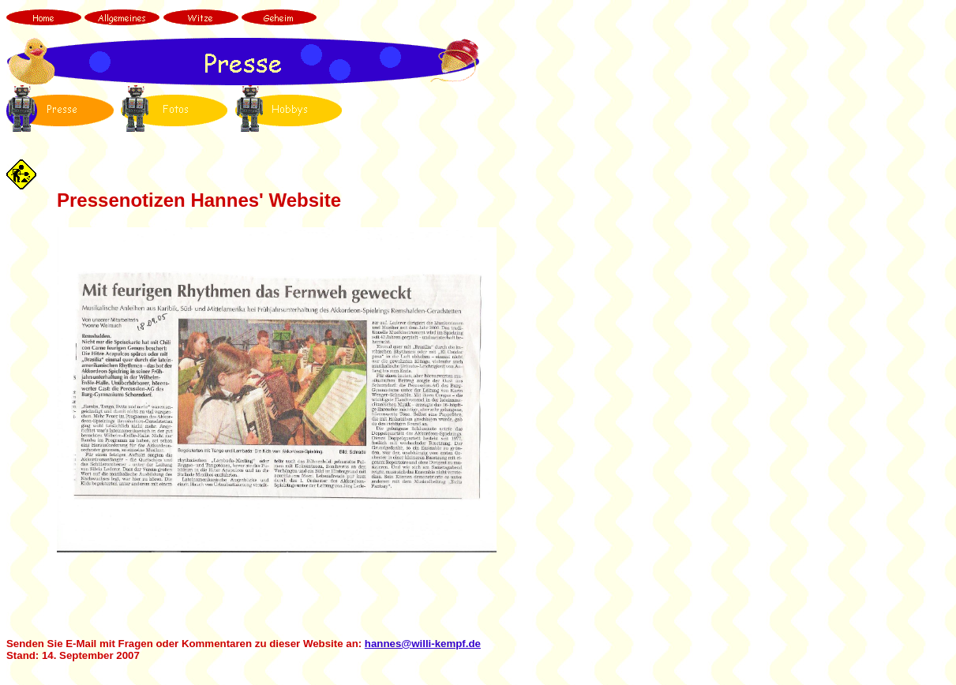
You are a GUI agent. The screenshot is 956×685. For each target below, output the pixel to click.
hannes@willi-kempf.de (423, 643)
